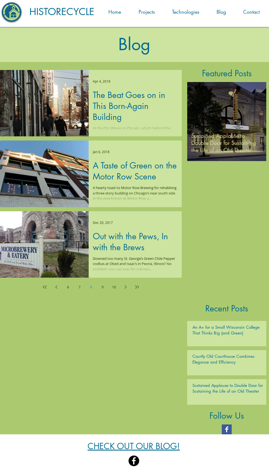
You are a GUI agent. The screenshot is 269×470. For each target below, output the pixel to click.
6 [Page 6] (68, 287)
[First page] (45, 287)
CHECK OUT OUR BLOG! (134, 446)
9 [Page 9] (102, 287)
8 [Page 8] (91, 287)
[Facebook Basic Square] (227, 429)
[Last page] (137, 287)
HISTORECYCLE (61, 11)
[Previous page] (56, 287)
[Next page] (125, 287)
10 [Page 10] (114, 287)
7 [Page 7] (79, 287)
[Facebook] (133, 460)
